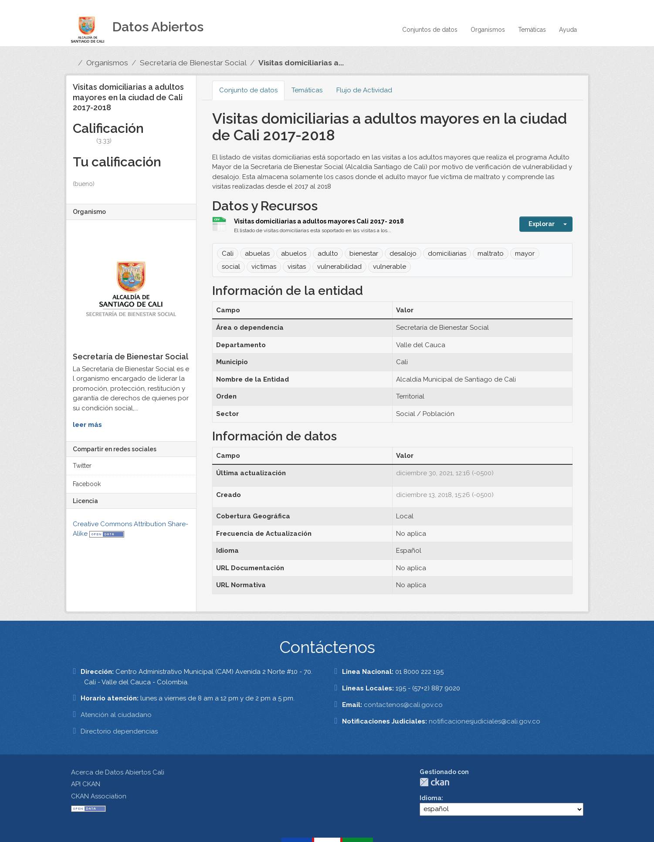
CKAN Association (98, 796)
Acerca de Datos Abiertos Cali (117, 772)
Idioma (430, 798)
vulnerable (389, 267)
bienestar (363, 253)
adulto (328, 253)
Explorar (542, 223)
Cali (228, 253)
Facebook (87, 483)
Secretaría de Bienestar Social (193, 62)
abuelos (293, 253)
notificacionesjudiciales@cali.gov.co (484, 721)
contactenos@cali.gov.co (403, 705)
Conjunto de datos (248, 90)
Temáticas (532, 29)
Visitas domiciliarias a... (301, 62)
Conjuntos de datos (429, 29)
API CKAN (85, 784)
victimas (263, 267)
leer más (87, 425)
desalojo (403, 253)
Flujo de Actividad (364, 90)
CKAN (434, 782)
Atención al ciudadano (116, 715)
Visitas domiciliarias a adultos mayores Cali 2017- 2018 (319, 221)
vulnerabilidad (339, 267)
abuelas (257, 253)
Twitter (82, 465)
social (231, 267)
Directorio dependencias (119, 731)
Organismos (488, 29)
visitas (297, 267)
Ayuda (568, 29)
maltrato (491, 253)
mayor (525, 253)
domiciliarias (447, 253)
